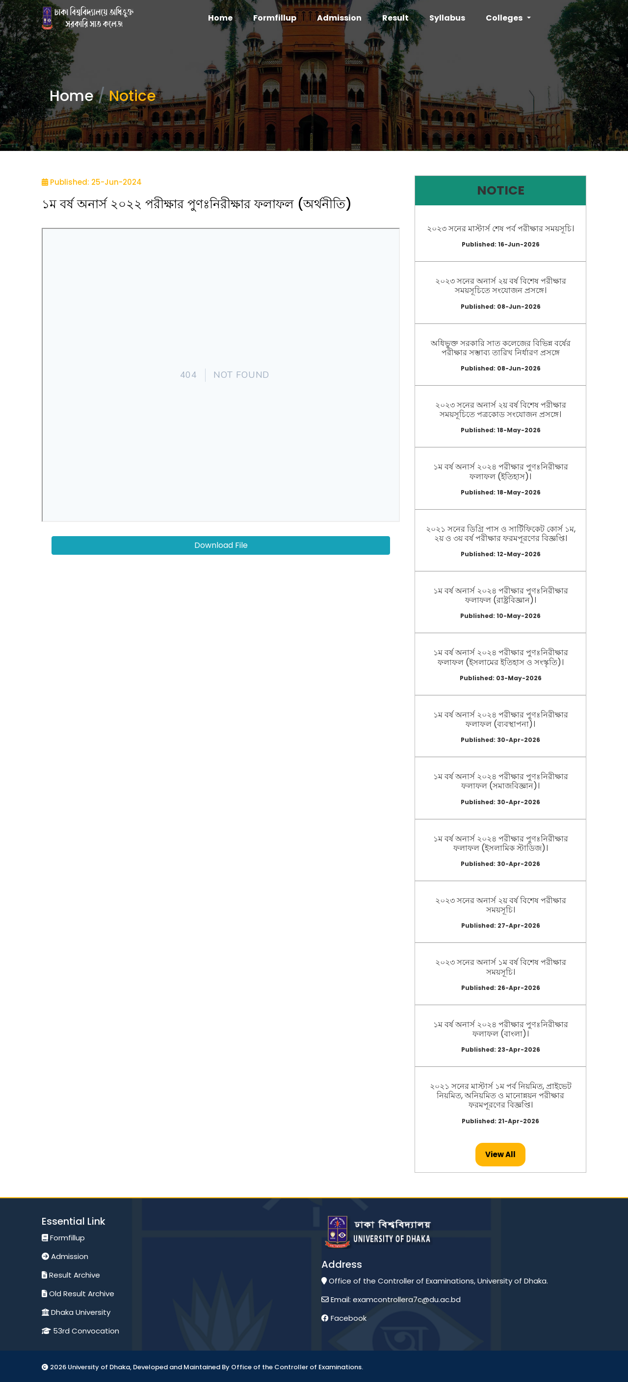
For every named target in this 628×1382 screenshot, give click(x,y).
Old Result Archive (78, 1293)
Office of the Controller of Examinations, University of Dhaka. (434, 1281)
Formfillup (63, 1238)
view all (500, 1154)
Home (72, 96)
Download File (221, 545)
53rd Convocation (80, 1331)
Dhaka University (76, 1312)
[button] (508, 18)
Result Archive (71, 1275)
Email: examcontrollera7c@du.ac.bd (391, 1299)
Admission (65, 1256)
